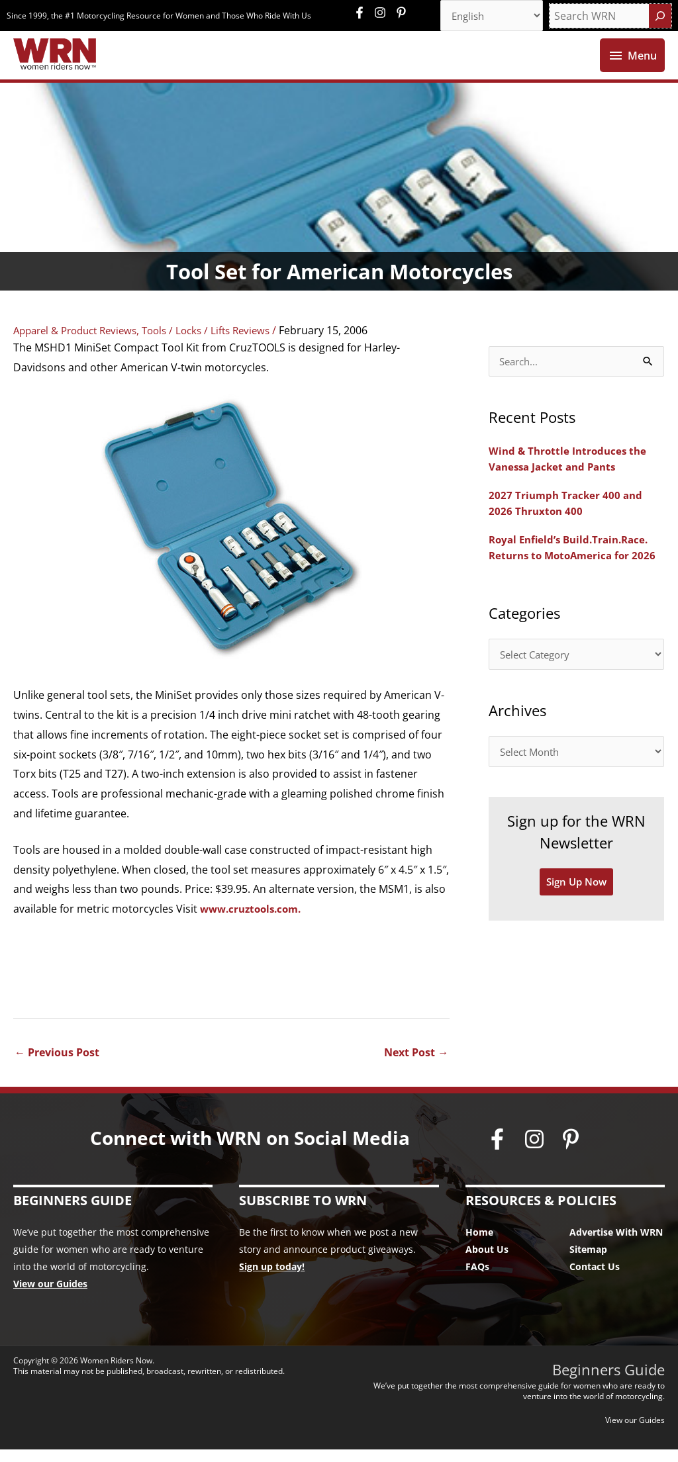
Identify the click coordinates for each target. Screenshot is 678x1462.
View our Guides (50, 1296)
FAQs (477, 1279)
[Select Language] (487, 16)
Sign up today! (272, 1279)
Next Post (416, 1065)
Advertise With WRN (616, 1244)
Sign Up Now (576, 900)
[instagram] (383, 13)
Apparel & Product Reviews (80, 343)
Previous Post (57, 1065)
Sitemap (588, 1262)
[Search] (660, 16)
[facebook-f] (363, 13)
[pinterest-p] (403, 13)
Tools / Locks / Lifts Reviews (222, 343)
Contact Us (594, 1279)
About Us (486, 1262)
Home (479, 1244)
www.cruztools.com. (254, 921)
